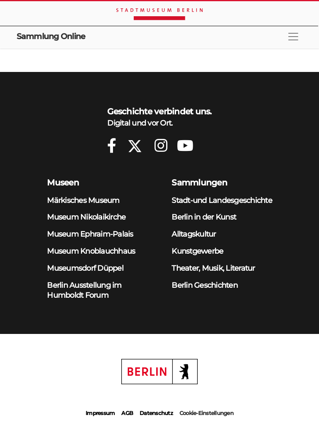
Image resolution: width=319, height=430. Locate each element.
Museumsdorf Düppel (85, 268)
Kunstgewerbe (197, 251)
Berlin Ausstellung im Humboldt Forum (84, 290)
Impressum (100, 413)
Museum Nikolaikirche (86, 217)
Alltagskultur (194, 234)
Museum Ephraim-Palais (90, 234)
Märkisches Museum (83, 200)
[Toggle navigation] (293, 36)
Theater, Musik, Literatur (213, 268)
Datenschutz (156, 413)
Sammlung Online (51, 36)
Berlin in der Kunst (204, 217)
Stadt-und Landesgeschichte (222, 200)
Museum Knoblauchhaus (91, 251)
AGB (127, 413)
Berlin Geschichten (205, 285)
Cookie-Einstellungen (206, 413)
